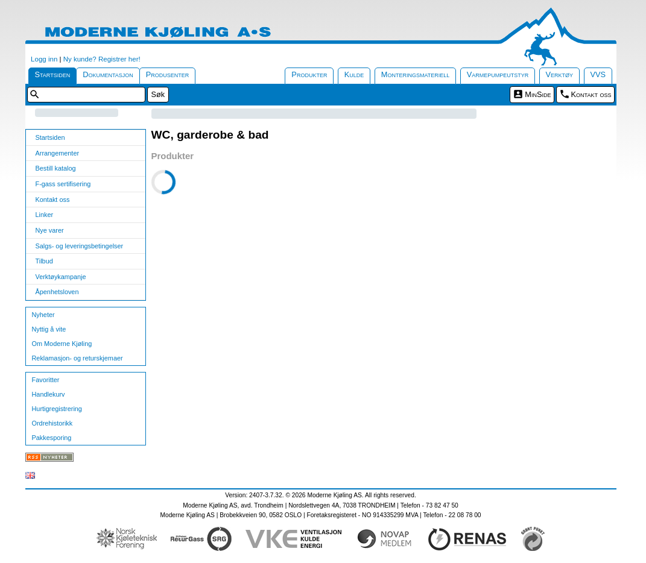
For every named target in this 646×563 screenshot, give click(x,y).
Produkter (309, 74)
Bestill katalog (56, 168)
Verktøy (560, 74)
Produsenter (167, 74)
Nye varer (50, 230)
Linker (45, 214)
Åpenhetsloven (57, 291)
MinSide (538, 94)
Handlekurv (48, 394)
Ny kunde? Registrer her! (102, 59)
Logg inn (44, 59)
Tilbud (44, 261)
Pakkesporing (52, 437)
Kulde (354, 74)
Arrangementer (58, 153)
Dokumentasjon (108, 74)
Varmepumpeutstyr (498, 74)
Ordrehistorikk (52, 423)
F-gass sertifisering (63, 183)
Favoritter (46, 379)
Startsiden (53, 74)
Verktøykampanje (61, 276)
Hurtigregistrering (57, 408)
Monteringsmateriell (415, 74)
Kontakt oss (591, 94)
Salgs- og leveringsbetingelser (80, 246)
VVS (598, 74)
